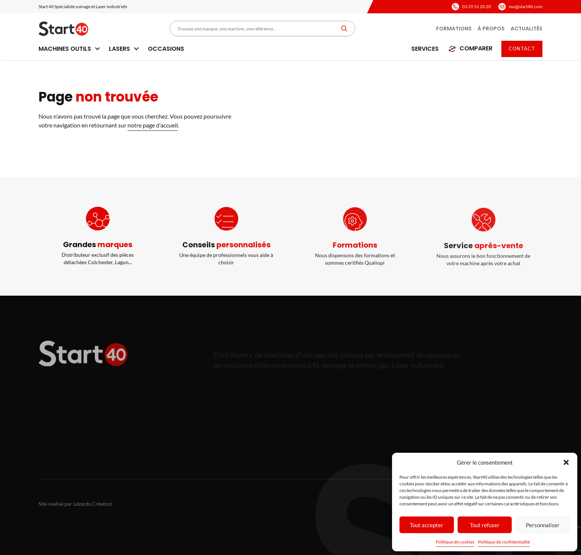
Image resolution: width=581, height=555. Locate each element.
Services (425, 48)
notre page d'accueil (152, 125)
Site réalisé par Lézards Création (75, 504)
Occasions (166, 48)
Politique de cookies (455, 542)
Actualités (526, 28)
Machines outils (69, 48)
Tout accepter (426, 525)
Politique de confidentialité (504, 542)
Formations (454, 28)
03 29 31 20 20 (476, 6)
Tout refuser (484, 525)
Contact (522, 48)
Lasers (124, 48)
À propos (491, 28)
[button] (566, 462)
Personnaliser (543, 525)
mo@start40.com (525, 6)
